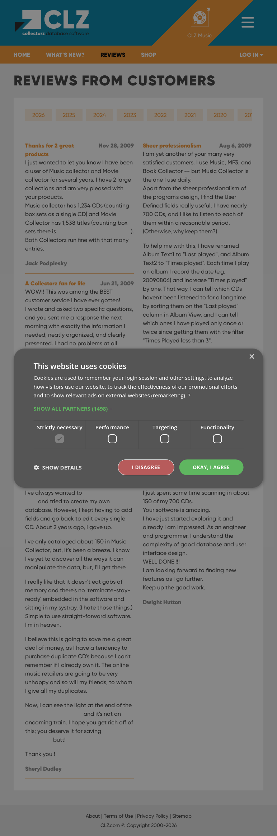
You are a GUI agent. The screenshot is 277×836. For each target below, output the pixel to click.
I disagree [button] (145, 466)
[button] (139, 408)
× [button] (251, 356)
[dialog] (138, 418)
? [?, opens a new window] (189, 395)
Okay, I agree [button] (211, 466)
